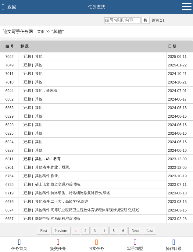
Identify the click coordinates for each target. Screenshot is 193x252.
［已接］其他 (31, 56)
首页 (41, 32)
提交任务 (58, 244)
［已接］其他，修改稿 (38, 90)
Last (149, 231)
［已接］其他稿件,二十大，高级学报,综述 (54, 201)
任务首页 (19, 244)
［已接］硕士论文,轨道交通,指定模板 (50, 184)
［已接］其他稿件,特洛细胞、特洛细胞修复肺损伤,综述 (65, 193)
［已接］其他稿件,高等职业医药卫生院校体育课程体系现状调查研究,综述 (79, 210)
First (43, 231)
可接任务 (96, 244)
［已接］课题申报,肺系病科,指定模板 (50, 218)
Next (135, 231)
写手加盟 (135, 244)
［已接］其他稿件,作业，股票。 (46, 167)
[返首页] (157, 20)
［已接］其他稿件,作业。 (41, 176)
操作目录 (173, 244)
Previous (61, 231)
